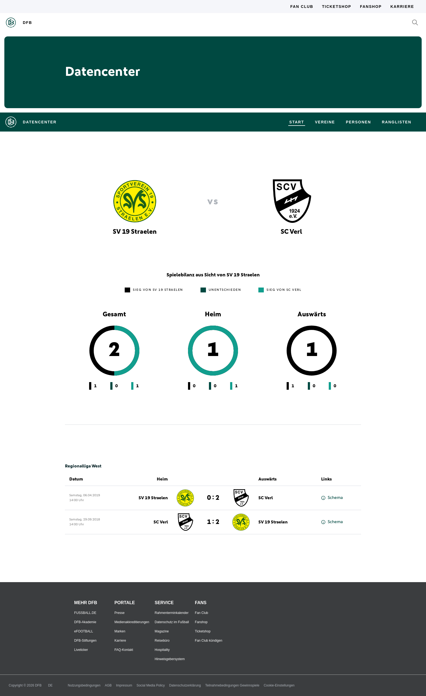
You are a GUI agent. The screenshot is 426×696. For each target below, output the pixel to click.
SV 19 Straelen (153, 498)
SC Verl (265, 498)
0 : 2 (213, 498)
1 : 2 (213, 522)
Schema (332, 497)
